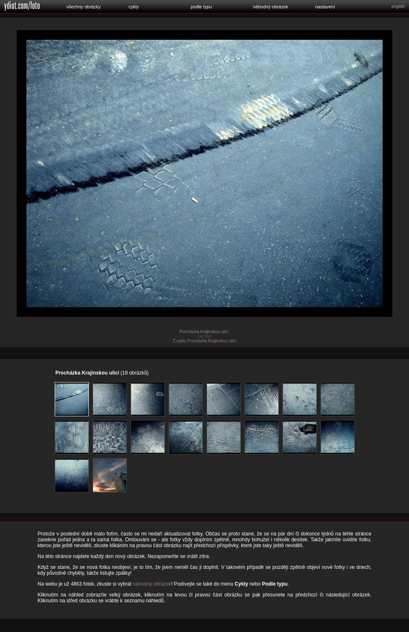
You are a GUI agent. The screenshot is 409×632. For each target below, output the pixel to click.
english (398, 6)
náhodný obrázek (270, 6)
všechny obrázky (83, 6)
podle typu (201, 6)
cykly (134, 6)
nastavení (325, 6)
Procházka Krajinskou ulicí (211, 341)
